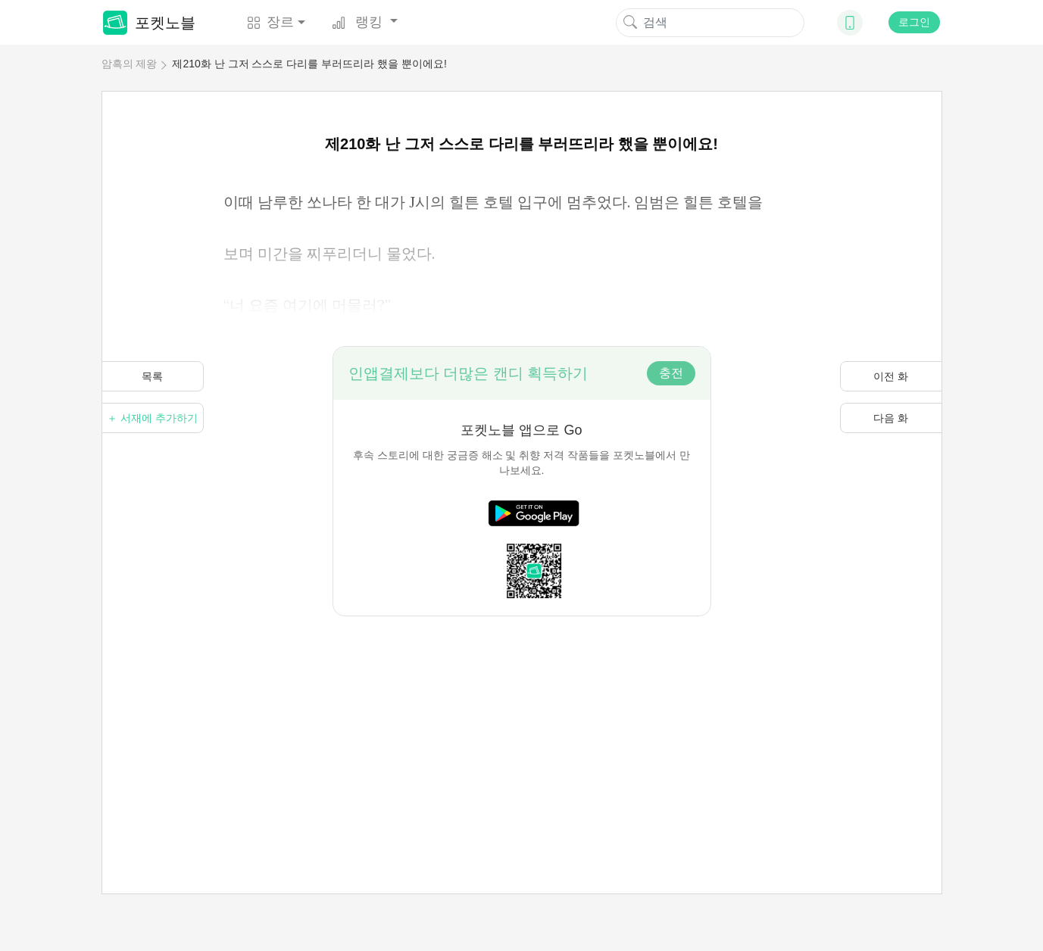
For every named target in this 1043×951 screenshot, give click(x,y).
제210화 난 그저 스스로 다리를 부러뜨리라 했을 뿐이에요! (309, 64)
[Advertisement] (521, 722)
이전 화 (890, 376)
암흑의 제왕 (129, 64)
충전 (671, 372)
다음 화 (890, 418)
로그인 (914, 22)
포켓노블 (149, 23)
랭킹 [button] (359, 22)
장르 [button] (270, 22)
